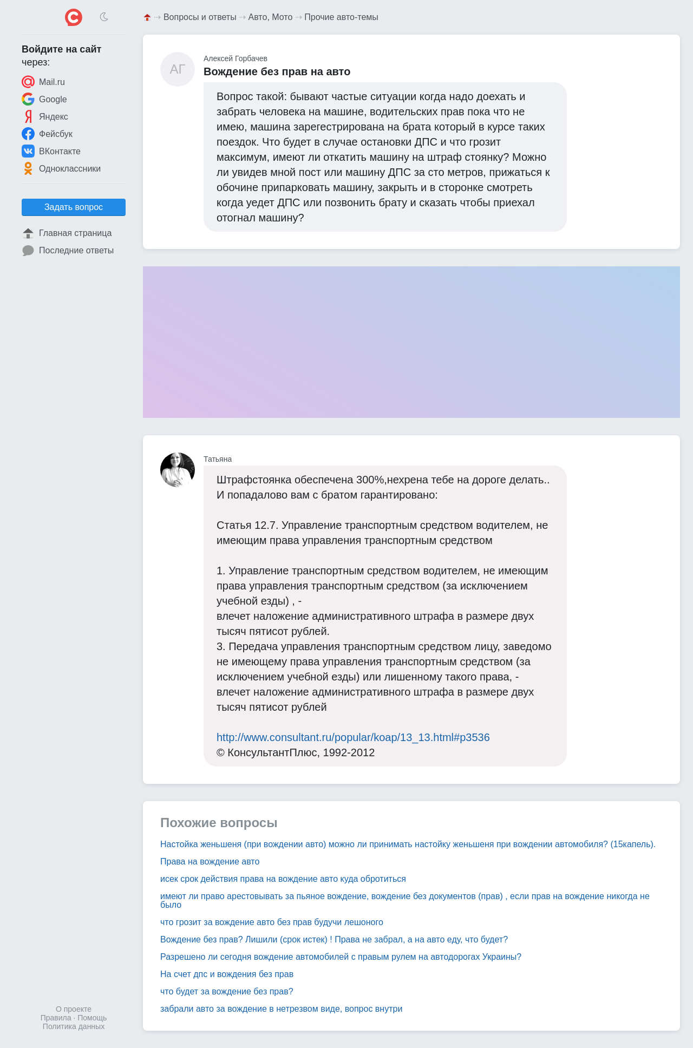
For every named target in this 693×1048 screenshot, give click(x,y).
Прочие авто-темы (341, 17)
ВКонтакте (51, 151)
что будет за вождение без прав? (226, 991)
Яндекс (45, 116)
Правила (56, 1017)
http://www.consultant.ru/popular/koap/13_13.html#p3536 (353, 737)
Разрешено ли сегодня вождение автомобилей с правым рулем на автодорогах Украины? (340, 956)
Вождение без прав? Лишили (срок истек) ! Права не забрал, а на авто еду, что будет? (334, 939)
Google (44, 99)
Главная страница (67, 233)
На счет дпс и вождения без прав (226, 974)
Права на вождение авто (209, 861)
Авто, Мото (271, 17)
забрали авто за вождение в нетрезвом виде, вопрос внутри (281, 1008)
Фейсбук (47, 133)
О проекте (73, 1009)
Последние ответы (68, 250)
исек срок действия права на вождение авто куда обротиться (283, 878)
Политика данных (73, 1026)
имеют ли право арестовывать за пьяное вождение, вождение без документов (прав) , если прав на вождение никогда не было (405, 900)
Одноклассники (61, 168)
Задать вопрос (73, 207)
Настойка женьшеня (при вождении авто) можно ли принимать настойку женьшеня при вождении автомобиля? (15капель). (408, 844)
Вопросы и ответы (200, 17)
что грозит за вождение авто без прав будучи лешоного (271, 922)
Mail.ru (43, 81)
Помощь (92, 1017)
